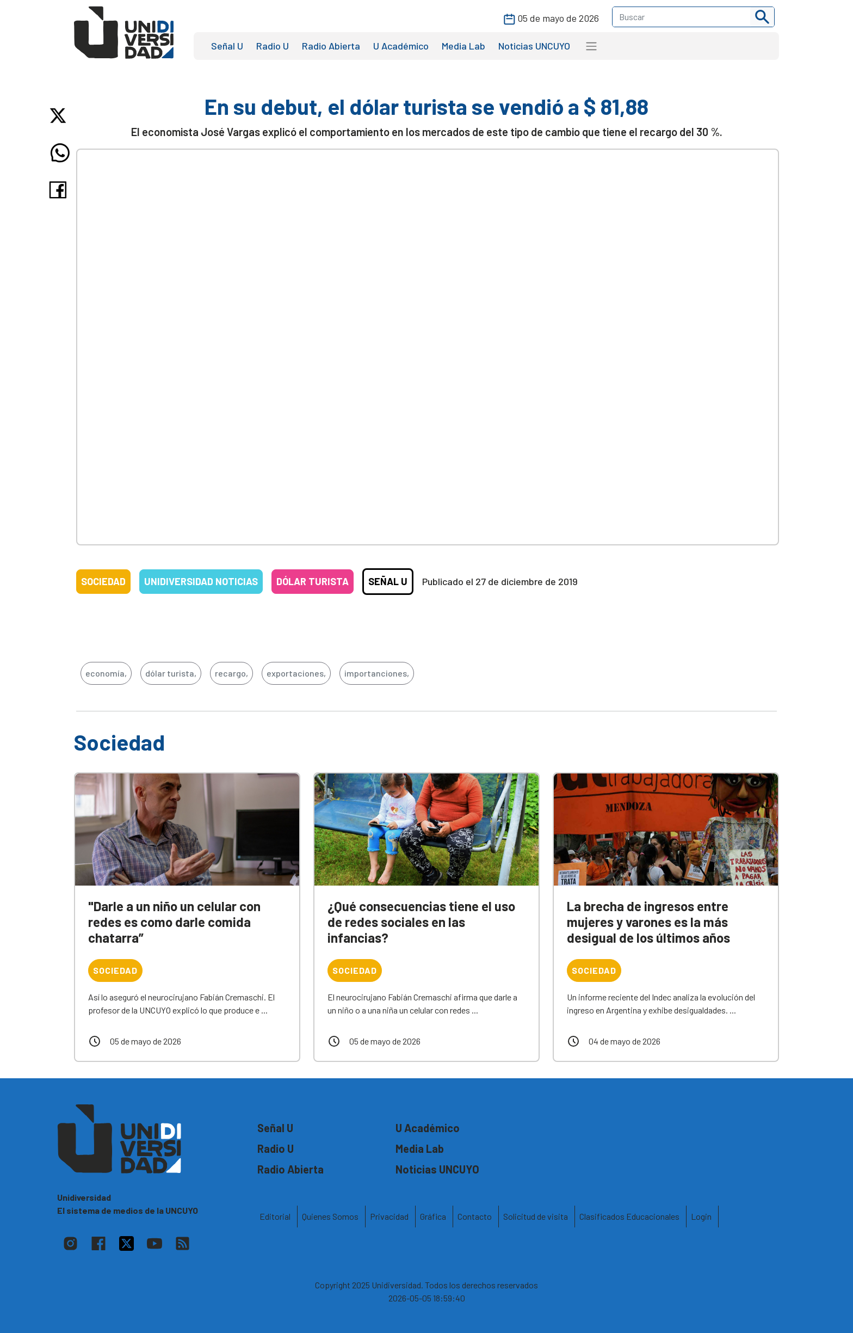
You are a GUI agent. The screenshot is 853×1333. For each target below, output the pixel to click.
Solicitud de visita (535, 1216)
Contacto (475, 1216)
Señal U (227, 46)
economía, (106, 673)
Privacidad (389, 1216)
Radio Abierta (331, 46)
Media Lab (463, 46)
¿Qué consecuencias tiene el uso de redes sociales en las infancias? (421, 921)
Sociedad (103, 581)
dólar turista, (170, 673)
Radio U (272, 46)
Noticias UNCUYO (534, 46)
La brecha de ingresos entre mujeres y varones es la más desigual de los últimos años (648, 921)
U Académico (401, 46)
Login (701, 1216)
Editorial (274, 1216)
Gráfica (433, 1216)
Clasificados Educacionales (629, 1216)
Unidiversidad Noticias (201, 581)
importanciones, (376, 673)
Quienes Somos (330, 1216)
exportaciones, (296, 673)
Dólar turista (312, 581)
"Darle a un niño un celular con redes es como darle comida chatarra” (174, 921)
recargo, (231, 673)
